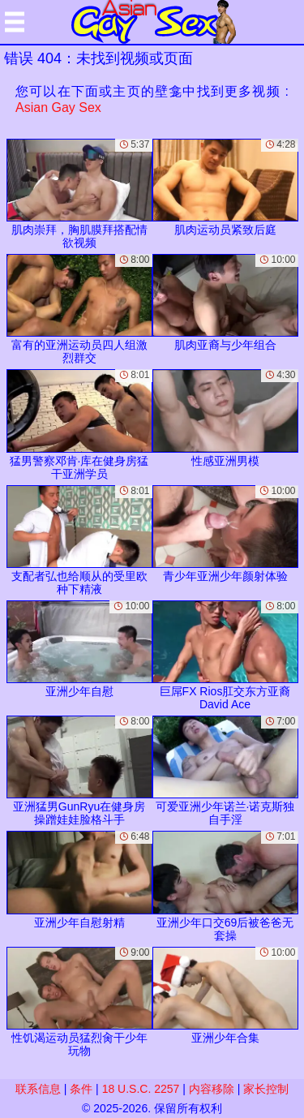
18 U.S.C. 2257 (141, 1088)
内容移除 (211, 1088)
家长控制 (266, 1088)
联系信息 (38, 1088)
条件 (81, 1088)
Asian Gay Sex (58, 107)
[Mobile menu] (15, 22)
